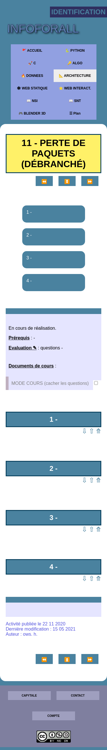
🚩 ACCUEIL (32, 51)
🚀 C (32, 63)
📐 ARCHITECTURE (75, 76)
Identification (78, 12)
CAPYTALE (29, 695)
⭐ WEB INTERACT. (75, 88)
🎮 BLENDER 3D (32, 113)
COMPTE (53, 715)
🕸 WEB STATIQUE (32, 88)
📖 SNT (75, 101)
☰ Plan (75, 113)
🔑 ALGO (74, 63)
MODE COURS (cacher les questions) (50, 383)
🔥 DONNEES (32, 76)
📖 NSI (32, 101)
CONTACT (77, 695)
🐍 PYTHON (74, 51)
